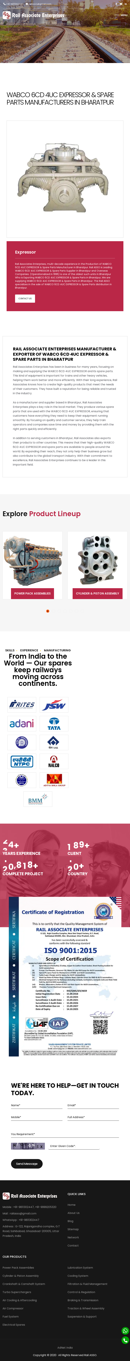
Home (71, 1205)
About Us (74, 1213)
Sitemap (73, 1229)
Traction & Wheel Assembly (86, 1308)
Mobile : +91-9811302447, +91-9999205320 (29, 1207)
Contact (73, 1246)
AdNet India (65, 1348)
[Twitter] (121, 4)
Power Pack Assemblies (32, 593)
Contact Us (25, 298)
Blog (70, 1221)
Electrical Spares (14, 1325)
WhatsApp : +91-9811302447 (21, 1220)
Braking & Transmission (83, 1300)
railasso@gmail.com (38, 4)
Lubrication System (80, 1268)
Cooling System (78, 1276)
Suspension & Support (82, 1317)
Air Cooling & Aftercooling (20, 1300)
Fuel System (11, 1317)
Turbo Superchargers (17, 1292)
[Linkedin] (126, 4)
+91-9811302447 (13, 4)
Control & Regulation (81, 1292)
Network (73, 1237)
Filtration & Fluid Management (87, 1284)
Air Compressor (13, 1308)
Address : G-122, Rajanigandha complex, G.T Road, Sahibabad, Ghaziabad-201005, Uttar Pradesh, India (31, 1231)
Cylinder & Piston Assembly (97, 593)
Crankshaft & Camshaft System (24, 1284)
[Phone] (125, 1340)
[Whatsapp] (125, 1331)
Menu (120, 15)
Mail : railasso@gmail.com (19, 1213)
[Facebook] (116, 4)
